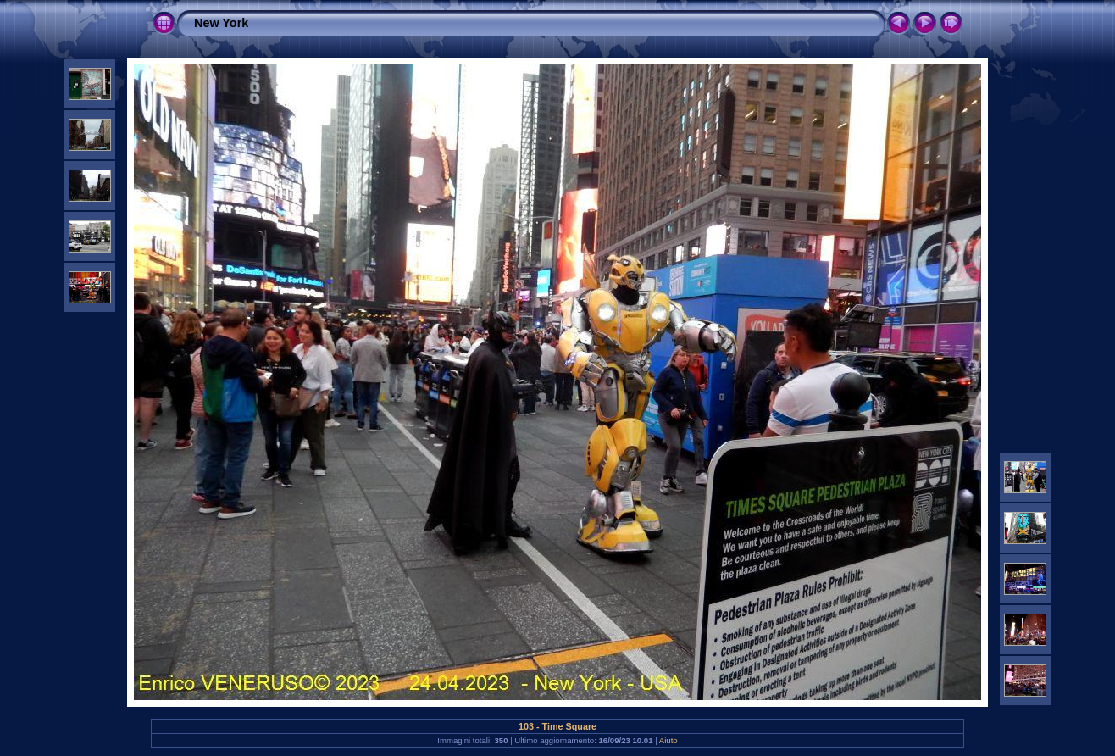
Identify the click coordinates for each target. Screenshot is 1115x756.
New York (221, 23)
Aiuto (668, 740)
